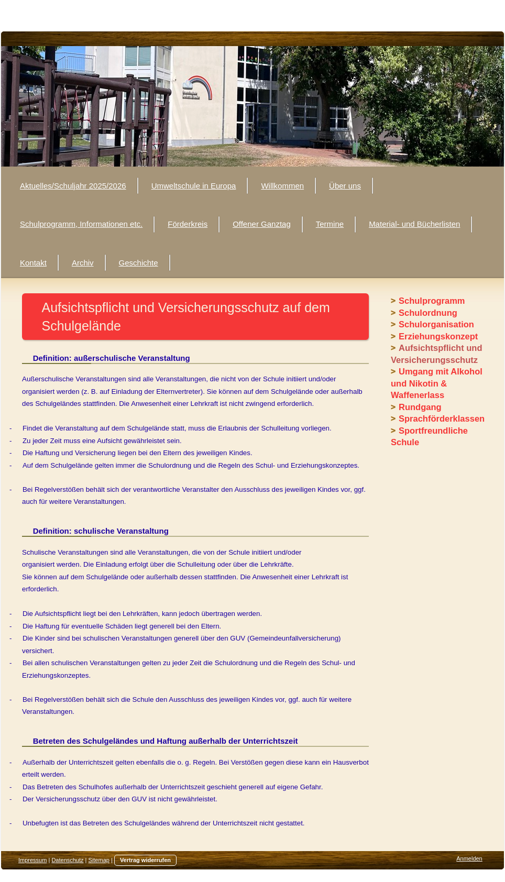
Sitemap (99, 860)
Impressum (32, 860)
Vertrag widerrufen (145, 860)
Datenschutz (67, 860)
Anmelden (469, 858)
